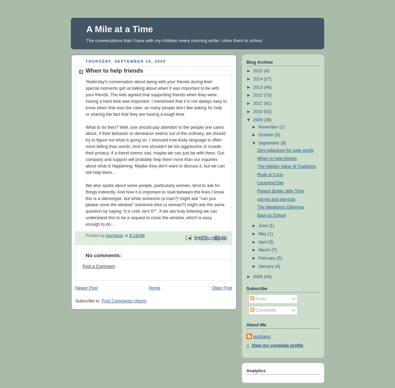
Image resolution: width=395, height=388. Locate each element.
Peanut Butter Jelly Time (280, 191)
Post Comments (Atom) (124, 301)
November (269, 127)
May (263, 233)
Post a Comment (98, 266)
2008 (258, 276)
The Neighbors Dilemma (280, 207)
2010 (258, 111)
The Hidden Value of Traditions (286, 166)
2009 (258, 119)
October (266, 135)
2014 (258, 79)
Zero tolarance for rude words (285, 150)
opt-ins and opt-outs (276, 199)
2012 (258, 95)
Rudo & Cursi (270, 174)
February (267, 258)
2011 (258, 103)
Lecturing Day (270, 182)
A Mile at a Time (119, 29)
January (266, 266)
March (265, 250)
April (263, 242)
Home (155, 288)
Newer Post (86, 288)
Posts (258, 299)
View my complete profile (277, 345)
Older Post (222, 288)
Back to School (271, 215)
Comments (263, 310)
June (263, 225)
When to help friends (277, 158)
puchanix (261, 336)
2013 (258, 87)
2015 (258, 70)
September (269, 143)
